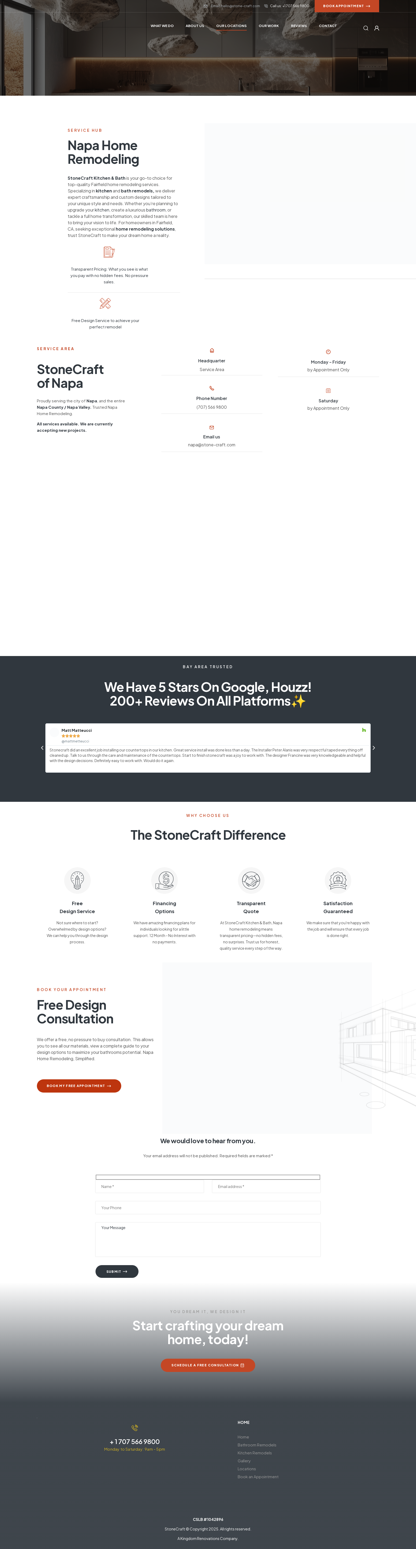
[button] (42, 747)
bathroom (155, 210)
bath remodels (137, 190)
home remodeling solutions (145, 229)
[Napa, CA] (208, 566)
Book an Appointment (258, 1476)
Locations (247, 1468)
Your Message (208, 1239)
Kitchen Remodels (258, 1452)
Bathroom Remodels (257, 1444)
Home (243, 1436)
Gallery (244, 1460)
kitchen (104, 190)
